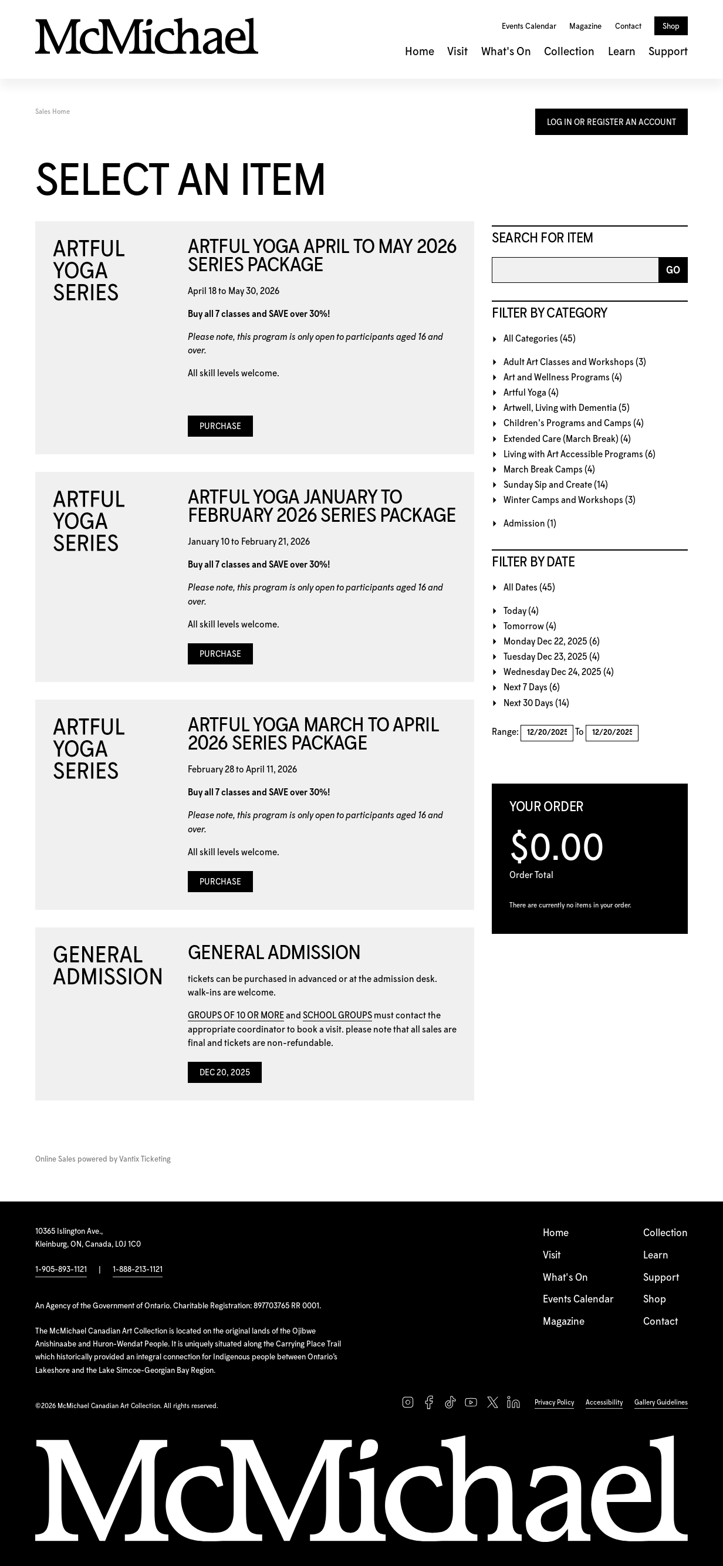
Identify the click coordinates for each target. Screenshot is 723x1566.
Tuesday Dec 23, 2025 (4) (552, 657)
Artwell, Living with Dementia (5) (567, 408)
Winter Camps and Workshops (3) (570, 500)
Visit (457, 52)
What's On (506, 52)
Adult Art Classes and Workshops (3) (575, 362)
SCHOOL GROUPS (337, 1015)
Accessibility (604, 1402)
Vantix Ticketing (145, 1159)
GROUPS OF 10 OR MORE (236, 1015)
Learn (622, 52)
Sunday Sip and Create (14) (556, 485)
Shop (671, 26)
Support (668, 52)
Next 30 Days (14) (536, 703)
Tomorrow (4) (530, 626)
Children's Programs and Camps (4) (574, 423)
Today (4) (521, 611)
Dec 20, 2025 (225, 1073)
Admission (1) (530, 523)
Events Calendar (529, 26)
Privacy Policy (554, 1402)
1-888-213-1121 (138, 1269)
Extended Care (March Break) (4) (567, 439)
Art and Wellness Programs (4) (563, 377)
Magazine (585, 26)
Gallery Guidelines (661, 1402)
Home (419, 52)
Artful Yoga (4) (531, 393)
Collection (569, 52)
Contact (628, 26)
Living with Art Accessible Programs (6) (580, 454)
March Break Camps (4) (549, 469)
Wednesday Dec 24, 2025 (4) (559, 672)
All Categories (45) (540, 339)
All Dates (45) (529, 587)
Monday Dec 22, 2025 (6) (552, 641)
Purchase (220, 427)
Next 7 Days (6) (532, 687)
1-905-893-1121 (61, 1269)
